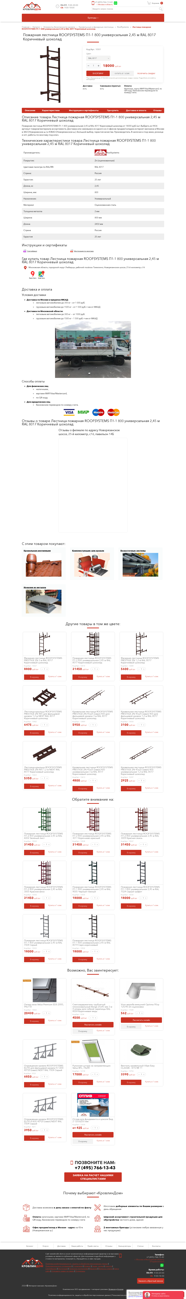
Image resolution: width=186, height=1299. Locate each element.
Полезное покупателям (78, 1269)
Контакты (156, 1246)
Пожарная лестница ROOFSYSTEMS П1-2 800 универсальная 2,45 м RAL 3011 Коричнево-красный (91, 835)
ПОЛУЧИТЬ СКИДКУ (146, 73)
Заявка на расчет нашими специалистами (93, 1177)
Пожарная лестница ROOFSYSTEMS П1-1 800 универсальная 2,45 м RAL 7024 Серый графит (140, 889)
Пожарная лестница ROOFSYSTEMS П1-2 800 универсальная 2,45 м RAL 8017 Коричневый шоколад (91, 660)
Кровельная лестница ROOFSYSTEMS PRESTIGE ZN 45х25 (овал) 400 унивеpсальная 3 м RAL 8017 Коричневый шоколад (92, 771)
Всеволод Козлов (116, 1289)
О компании (78, 1266)
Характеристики (51, 110)
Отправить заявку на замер (62, 1271)
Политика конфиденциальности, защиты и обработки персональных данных (76, 1264)
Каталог (29, 1246)
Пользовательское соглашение (58, 1266)
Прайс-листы (93, 1246)
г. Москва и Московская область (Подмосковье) (149, 1260)
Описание (30, 110)
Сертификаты (51, 1269)
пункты (115, 86)
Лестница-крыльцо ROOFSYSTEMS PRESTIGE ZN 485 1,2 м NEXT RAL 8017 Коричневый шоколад (43, 769)
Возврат (87, 1266)
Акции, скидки (98, 1266)
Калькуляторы (124, 1246)
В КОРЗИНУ (98, 73)
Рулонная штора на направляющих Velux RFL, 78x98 (91, 1066)
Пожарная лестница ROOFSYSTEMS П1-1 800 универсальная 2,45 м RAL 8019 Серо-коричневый (91, 942)
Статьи (140, 1246)
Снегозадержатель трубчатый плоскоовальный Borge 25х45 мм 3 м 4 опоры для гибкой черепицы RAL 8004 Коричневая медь (92, 1008)
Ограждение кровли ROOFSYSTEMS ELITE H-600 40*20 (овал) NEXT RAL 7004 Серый (43, 1121)
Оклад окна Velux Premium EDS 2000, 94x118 (44, 1005)
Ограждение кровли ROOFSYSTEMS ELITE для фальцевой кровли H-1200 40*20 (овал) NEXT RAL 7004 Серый (43, 1068)
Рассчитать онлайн (93, 1024)
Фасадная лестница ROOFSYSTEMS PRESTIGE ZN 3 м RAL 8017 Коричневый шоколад (43, 660)
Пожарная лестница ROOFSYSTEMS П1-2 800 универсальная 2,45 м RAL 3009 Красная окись (140, 835)
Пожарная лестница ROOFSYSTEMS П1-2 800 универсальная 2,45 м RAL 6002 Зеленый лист (43, 835)
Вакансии (93, 1269)
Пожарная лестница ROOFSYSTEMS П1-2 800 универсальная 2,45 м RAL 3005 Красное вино (43, 889)
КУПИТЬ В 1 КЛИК (122, 73)
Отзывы (157, 110)
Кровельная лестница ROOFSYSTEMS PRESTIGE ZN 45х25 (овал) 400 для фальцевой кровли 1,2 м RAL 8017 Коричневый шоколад (141, 715)
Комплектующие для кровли (88, 550)
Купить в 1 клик (54, 676)
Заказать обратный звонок (150, 1281)
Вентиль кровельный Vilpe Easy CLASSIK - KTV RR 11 (138, 1066)
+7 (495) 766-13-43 (104, 2)
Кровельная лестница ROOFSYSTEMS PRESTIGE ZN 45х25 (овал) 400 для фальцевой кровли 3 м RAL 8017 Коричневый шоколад (92, 715)
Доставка (61, 1246)
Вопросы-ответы (106, 1269)
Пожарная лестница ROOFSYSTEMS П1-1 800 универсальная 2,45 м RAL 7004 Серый (43, 942)
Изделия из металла (35, 587)
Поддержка (80, 1271)
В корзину (34, 677)
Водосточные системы (133, 550)
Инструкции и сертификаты (84, 110)
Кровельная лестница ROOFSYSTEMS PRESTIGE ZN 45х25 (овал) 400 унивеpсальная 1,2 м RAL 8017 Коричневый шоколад (141, 771)
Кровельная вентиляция (37, 550)
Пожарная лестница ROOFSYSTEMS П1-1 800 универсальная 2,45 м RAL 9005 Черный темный (91, 889)
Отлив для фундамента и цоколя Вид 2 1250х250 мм (92, 1120)
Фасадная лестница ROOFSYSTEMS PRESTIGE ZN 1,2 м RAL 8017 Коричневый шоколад (140, 660)
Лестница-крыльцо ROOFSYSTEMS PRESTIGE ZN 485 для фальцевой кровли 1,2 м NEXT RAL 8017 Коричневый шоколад (43, 715)
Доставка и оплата (136, 110)
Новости (108, 1266)
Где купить (113, 110)
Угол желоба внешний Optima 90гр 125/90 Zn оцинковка (140, 1005)
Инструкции (63, 1269)
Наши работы (77, 1246)
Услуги (45, 1246)
